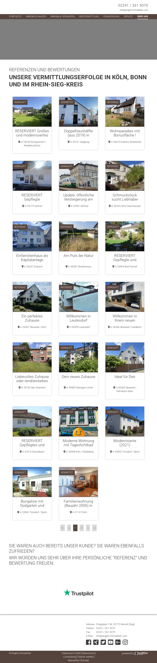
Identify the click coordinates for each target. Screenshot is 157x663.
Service (128, 16)
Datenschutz (88, 653)
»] (94, 527)
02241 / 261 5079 (105, 632)
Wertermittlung (89, 16)
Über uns (142, 16)
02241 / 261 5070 (133, 5)
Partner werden (85, 656)
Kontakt (85, 660)
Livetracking (69, 656)
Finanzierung (111, 16)
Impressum (68, 653)
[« (62, 527)
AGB (77, 653)
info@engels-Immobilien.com (134, 10)
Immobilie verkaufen (63, 16)
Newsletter (73, 660)
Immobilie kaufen (36, 16)
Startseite (15, 16)
